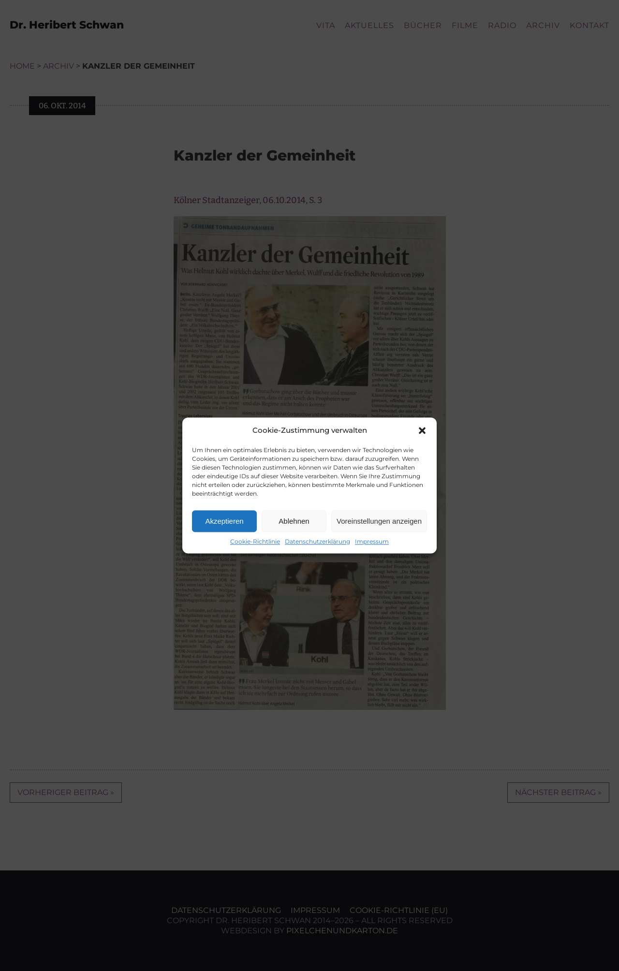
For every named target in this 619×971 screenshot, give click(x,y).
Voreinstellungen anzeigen (379, 521)
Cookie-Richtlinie (255, 541)
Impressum (372, 541)
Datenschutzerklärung (317, 541)
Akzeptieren (224, 521)
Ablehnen (294, 521)
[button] (422, 430)
